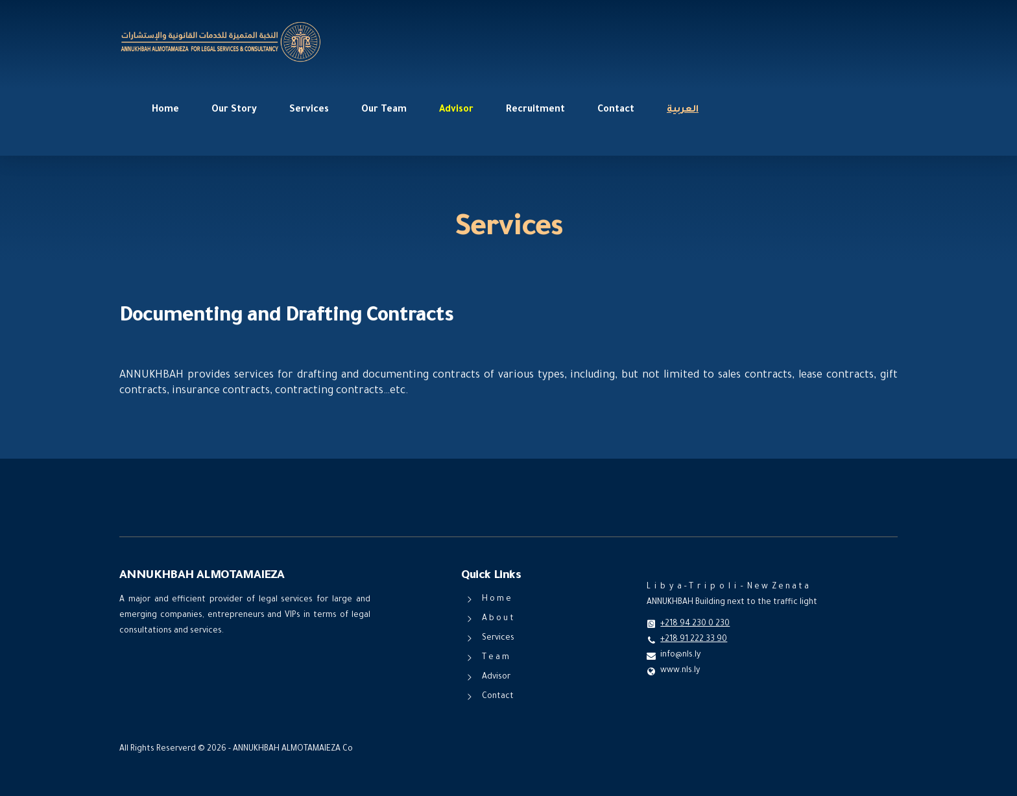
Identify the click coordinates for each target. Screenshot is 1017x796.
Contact (615, 110)
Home (165, 110)
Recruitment (535, 110)
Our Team (384, 110)
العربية (683, 110)
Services (309, 110)
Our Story (234, 110)
